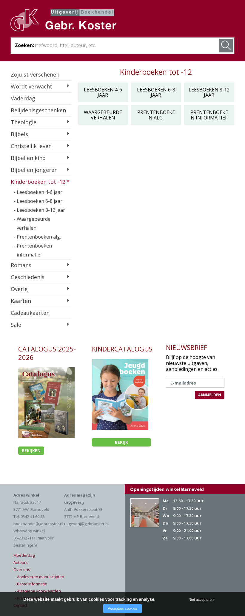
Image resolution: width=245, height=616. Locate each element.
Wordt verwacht (31, 86)
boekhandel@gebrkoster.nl (38, 523)
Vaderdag (23, 98)
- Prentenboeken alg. (37, 237)
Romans (21, 265)
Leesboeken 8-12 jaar (209, 92)
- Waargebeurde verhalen (32, 223)
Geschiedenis (27, 277)
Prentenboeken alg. (156, 115)
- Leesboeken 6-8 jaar (38, 201)
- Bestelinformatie (31, 584)
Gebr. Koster (63, 21)
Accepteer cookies (122, 608)
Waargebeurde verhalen (103, 115)
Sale (16, 324)
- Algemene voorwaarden (38, 591)
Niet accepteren (201, 600)
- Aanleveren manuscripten (39, 576)
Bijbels (19, 134)
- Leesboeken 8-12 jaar (39, 210)
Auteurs (20, 562)
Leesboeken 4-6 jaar (103, 92)
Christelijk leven (31, 146)
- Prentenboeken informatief (33, 250)
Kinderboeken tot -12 (38, 181)
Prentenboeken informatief (209, 115)
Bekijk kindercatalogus (121, 443)
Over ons (21, 569)
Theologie (23, 122)
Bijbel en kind (28, 157)
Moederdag (24, 555)
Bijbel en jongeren (34, 169)
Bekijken (31, 450)
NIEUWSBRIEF (186, 347)
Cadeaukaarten (30, 312)
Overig (19, 289)
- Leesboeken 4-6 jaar (38, 192)
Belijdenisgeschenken (38, 110)
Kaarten (21, 300)
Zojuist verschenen (35, 74)
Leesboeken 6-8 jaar (156, 92)
